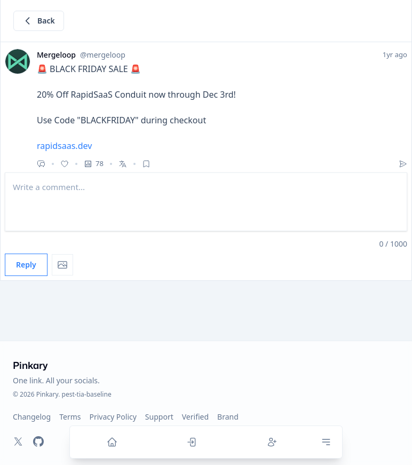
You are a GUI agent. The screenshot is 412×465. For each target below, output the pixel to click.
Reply (26, 264)
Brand (228, 417)
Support (159, 417)
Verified (195, 417)
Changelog (32, 417)
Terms (70, 417)
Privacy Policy (113, 417)
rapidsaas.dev (64, 146)
